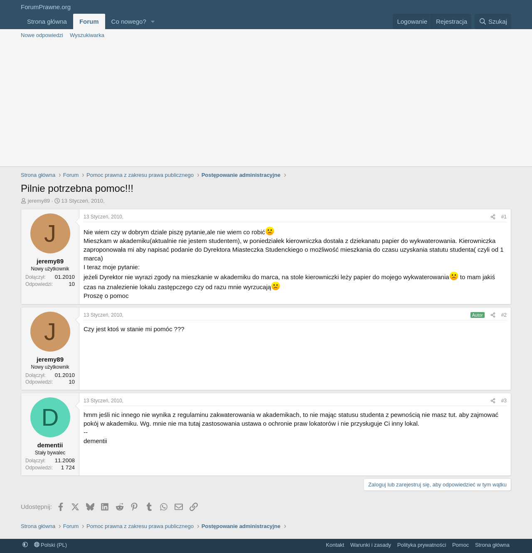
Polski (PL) (50, 545)
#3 (504, 401)
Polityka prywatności (421, 545)
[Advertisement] (266, 104)
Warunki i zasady (371, 545)
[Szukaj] (493, 21)
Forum (89, 21)
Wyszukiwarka (87, 35)
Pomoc (460, 545)
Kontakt (335, 545)
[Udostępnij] (493, 217)
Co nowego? (128, 21)
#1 (504, 217)
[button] (153, 21)
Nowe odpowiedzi (42, 35)
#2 (504, 315)
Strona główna (47, 21)
